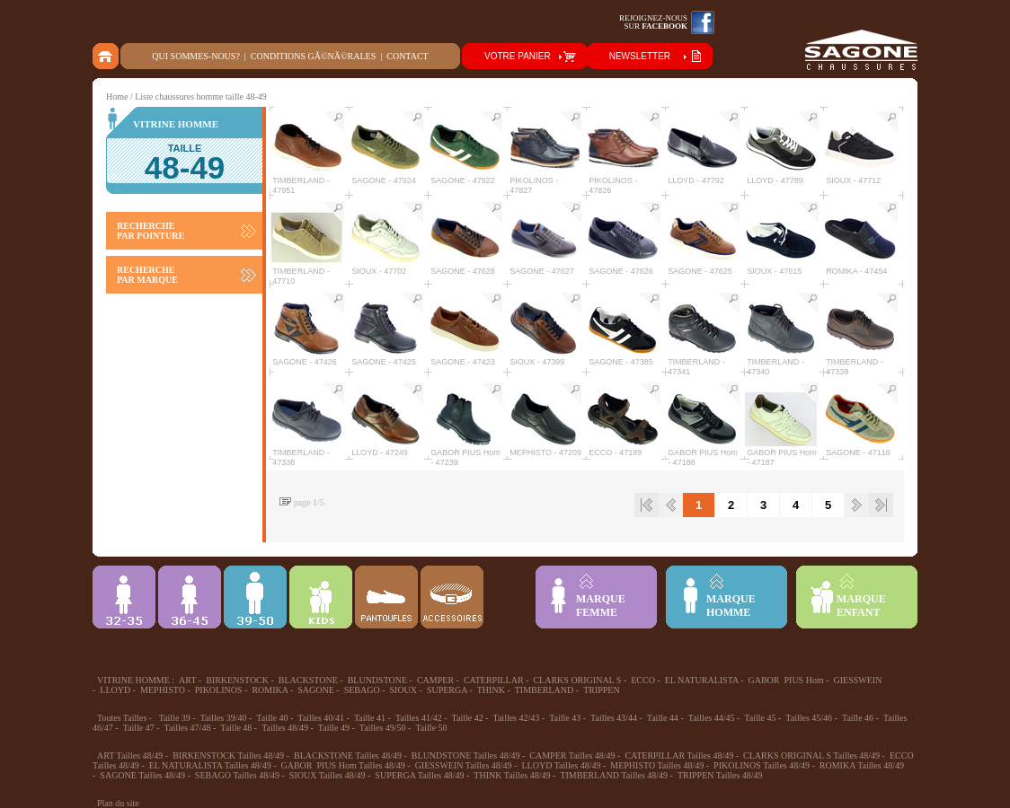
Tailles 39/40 (223, 718)
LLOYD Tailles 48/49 (560, 765)
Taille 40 (272, 718)
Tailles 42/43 (516, 718)
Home (117, 96)
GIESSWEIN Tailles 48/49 (463, 765)
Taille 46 (857, 718)
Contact (407, 56)
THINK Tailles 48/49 (512, 775)
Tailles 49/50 (382, 728)
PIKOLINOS (219, 690)
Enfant (320, 597)
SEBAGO (362, 690)
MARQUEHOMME (731, 606)
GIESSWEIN (858, 680)
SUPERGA (447, 690)
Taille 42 (467, 718)
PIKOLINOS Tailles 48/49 (761, 765)
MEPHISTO (162, 690)
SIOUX (404, 690)
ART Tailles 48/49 (130, 755)
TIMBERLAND (544, 690)
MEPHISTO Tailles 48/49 (657, 765)
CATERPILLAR (494, 680)
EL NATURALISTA (702, 680)
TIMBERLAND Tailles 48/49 (614, 775)
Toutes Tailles (121, 718)
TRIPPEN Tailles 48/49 (720, 775)
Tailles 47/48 (187, 728)
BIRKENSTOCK (237, 680)
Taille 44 (662, 718)
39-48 (255, 597)
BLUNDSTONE (377, 680)
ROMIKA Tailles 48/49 (862, 765)
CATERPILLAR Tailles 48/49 (679, 755)
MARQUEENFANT (861, 606)
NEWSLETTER (639, 56)
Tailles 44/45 (711, 718)
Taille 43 (564, 718)
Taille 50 (431, 728)
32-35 (124, 597)
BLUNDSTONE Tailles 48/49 (466, 755)
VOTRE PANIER (517, 56)
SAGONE (315, 690)
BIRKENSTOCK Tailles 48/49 (228, 755)
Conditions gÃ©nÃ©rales (313, 56)
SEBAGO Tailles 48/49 (237, 775)
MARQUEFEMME (600, 606)
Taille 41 (369, 718)
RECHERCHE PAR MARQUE (147, 275)
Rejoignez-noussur (653, 22)
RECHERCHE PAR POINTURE (150, 231)
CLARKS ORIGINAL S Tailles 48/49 (811, 755)
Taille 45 (759, 718)
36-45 (189, 597)
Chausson (386, 597)
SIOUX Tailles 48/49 (327, 775)
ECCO (643, 680)
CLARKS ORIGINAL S (577, 680)
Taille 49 (334, 728)
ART (187, 680)
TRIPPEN (601, 690)
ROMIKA (270, 690)
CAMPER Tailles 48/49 (572, 755)
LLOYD (115, 690)
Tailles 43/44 (613, 718)
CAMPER (435, 680)
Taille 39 (174, 718)
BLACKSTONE (308, 680)
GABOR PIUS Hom (786, 680)
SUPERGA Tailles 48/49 (419, 775)
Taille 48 (236, 728)
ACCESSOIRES (452, 597)
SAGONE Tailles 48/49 (142, 775)
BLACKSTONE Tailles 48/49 (348, 755)
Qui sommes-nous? (196, 56)
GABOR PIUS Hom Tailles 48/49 (342, 765)
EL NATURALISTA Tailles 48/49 (210, 765)
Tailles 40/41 (320, 718)
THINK (491, 690)
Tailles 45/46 (808, 718)
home (106, 56)
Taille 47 (139, 728)
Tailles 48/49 (284, 728)
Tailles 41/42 (418, 718)
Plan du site (118, 803)
